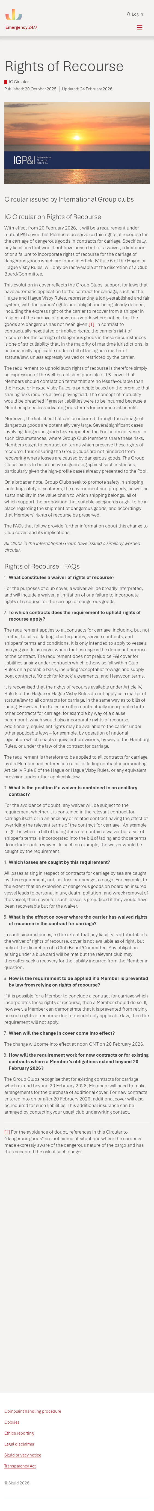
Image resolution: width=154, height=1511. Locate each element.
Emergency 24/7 (21, 27)
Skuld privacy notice (22, 1455)
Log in (134, 14)
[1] (91, 324)
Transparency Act (20, 1466)
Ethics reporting (19, 1433)
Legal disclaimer (19, 1444)
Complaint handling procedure (32, 1411)
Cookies (12, 1422)
